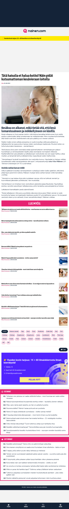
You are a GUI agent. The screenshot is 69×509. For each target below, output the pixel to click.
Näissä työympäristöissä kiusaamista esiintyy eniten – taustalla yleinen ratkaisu (25, 221)
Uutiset (23, 339)
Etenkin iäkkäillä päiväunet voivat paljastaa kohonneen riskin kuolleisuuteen (33, 478)
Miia (2, 83)
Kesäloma (41, 331)
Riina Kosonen (5, 211)
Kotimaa (5, 335)
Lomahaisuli (45, 335)
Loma (38, 335)
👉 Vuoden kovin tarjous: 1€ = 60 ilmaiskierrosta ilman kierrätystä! (21, 38)
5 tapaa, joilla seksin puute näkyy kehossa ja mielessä (25, 451)
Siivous (5, 339)
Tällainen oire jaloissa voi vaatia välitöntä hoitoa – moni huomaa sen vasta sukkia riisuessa (27, 209)
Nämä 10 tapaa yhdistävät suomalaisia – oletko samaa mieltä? (19, 258)
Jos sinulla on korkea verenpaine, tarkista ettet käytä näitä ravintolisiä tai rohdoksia (35, 466)
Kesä (28, 331)
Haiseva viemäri (14, 331)
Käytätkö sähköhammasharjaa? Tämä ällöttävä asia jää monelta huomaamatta (24, 306)
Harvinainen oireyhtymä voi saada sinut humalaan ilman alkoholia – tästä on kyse (35, 447)
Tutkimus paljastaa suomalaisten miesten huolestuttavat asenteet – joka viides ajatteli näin (34, 474)
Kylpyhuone (20, 335)
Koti (56, 331)
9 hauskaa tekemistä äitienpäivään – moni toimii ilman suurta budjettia (22, 269)
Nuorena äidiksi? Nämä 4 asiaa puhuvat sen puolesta (16, 246)
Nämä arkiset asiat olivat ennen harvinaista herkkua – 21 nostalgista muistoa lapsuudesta (27, 284)
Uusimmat (7, 392)
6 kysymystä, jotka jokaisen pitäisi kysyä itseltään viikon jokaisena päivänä (32, 459)
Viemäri (37, 339)
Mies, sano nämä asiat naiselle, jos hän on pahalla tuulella (18, 232)
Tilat (17, 339)
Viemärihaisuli (46, 339)
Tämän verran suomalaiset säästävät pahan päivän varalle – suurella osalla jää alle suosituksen (36, 455)
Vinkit (55, 339)
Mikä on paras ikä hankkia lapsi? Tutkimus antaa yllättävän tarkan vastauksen (34, 469)
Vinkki (61, 339)
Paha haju (60, 335)
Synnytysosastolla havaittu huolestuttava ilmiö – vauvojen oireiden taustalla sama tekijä (27, 318)
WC (4, 342)
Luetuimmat (8, 439)
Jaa (63, 349)
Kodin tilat (49, 331)
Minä (53, 335)
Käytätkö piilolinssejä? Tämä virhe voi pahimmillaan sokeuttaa (28, 444)
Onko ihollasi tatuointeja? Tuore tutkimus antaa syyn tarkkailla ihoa (21, 295)
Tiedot (11, 339)
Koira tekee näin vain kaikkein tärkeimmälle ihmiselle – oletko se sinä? (31, 463)
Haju (22, 331)
